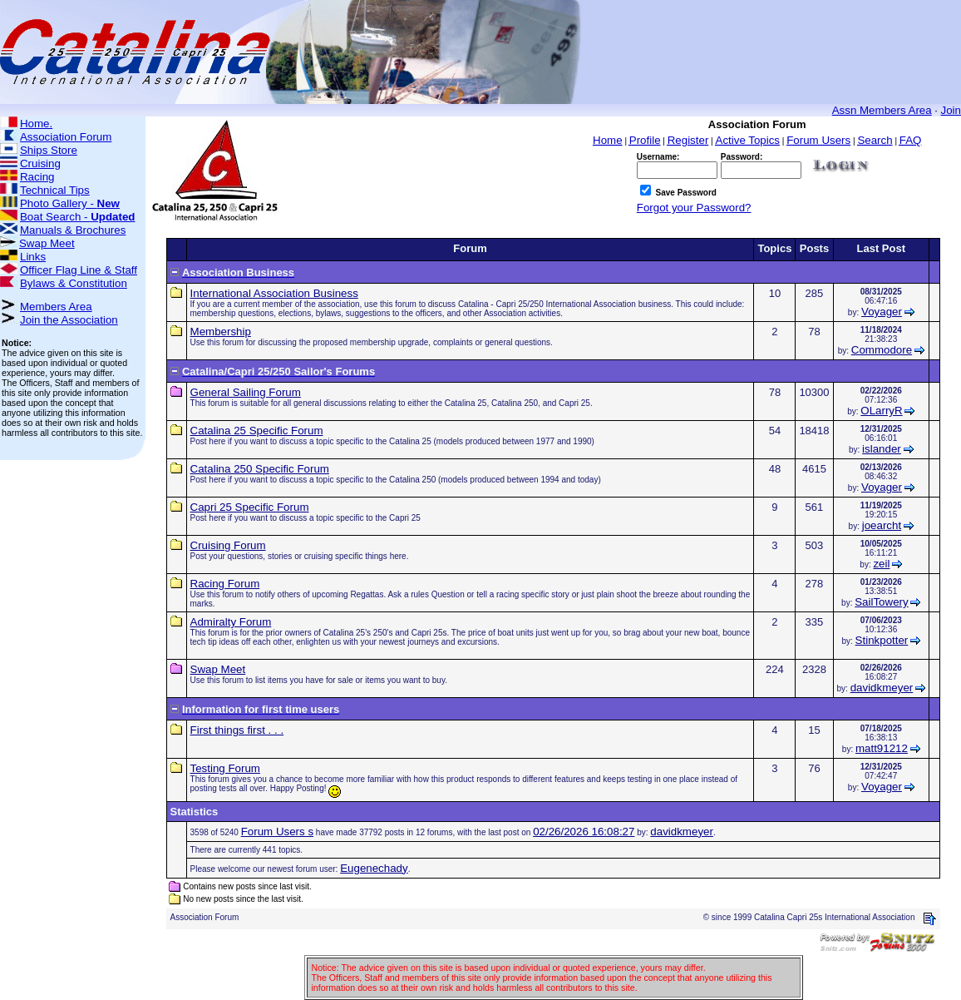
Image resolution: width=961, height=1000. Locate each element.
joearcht (881, 525)
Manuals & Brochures (73, 230)
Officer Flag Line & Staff (78, 270)
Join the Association (69, 320)
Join (951, 110)
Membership (220, 331)
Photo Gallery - (70, 203)
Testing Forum (225, 768)
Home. (36, 123)
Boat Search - (78, 216)
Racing (37, 177)
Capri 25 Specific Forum (249, 507)
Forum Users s (277, 831)
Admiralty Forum (231, 622)
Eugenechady (374, 868)
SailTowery (881, 602)
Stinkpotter (882, 640)
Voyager (881, 311)
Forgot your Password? (694, 207)
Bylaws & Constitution (73, 283)
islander (881, 449)
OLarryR (881, 410)
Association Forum (65, 137)
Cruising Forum (228, 545)
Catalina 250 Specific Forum (259, 469)
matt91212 (881, 748)
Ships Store (48, 150)
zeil (881, 563)
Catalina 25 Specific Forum (256, 430)
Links (33, 256)
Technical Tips (55, 190)
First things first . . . (237, 730)
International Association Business (274, 293)
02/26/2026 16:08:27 (583, 831)
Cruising (40, 163)
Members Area (56, 306)
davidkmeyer (882, 687)
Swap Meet (47, 243)
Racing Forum (225, 583)
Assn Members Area (882, 110)
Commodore (881, 350)
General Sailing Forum (245, 392)
